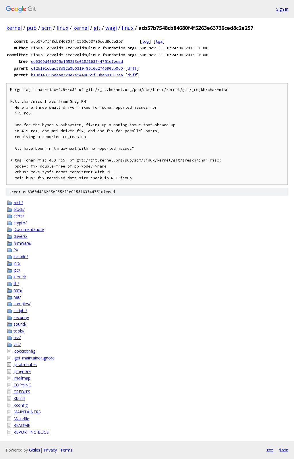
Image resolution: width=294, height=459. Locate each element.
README (21, 425)
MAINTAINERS (27, 412)
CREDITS (21, 391)
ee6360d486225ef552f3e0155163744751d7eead (77, 61)
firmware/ (22, 243)
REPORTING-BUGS (31, 432)
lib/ (16, 283)
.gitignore (22, 371)
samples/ (21, 303)
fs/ (15, 249)
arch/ (18, 202)
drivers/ (20, 236)
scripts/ (20, 310)
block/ (19, 209)
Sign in (282, 9)
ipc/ (16, 270)
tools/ (18, 331)
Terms (66, 450)
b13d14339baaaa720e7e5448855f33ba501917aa (77, 74)
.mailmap (21, 378)
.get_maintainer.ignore (34, 358)
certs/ (18, 216)
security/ (21, 317)
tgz (159, 41)
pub (32, 27)
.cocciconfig (24, 351)
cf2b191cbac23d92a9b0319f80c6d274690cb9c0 (77, 68)
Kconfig (20, 405)
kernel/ (19, 276)
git (97, 27)
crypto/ (20, 222)
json (283, 449)
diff (132, 68)
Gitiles (34, 450)
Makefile (21, 418)
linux (62, 27)
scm (47, 27)
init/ (16, 263)
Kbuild (19, 398)
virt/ (17, 344)
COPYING (22, 385)
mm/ (17, 290)
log (145, 41)
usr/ (17, 337)
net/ (17, 297)
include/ (20, 256)
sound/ (19, 324)
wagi (111, 27)
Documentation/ (28, 229)
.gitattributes (25, 364)
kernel (14, 27)
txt (269, 449)
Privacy (50, 450)
